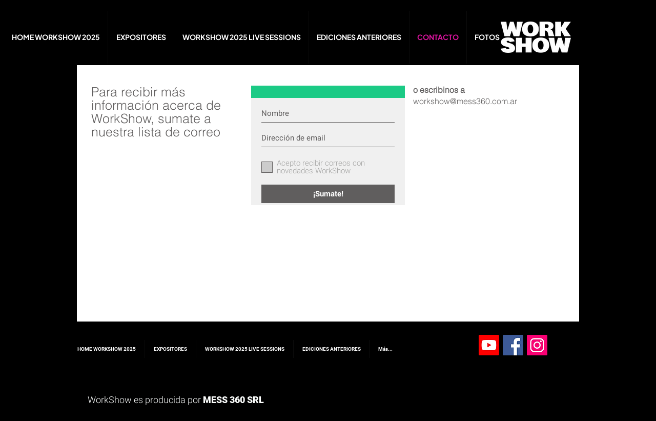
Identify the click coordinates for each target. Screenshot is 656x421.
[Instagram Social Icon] (537, 345)
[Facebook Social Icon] (513, 345)
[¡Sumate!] (328, 194)
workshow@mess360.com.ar (465, 101)
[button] (487, 37)
